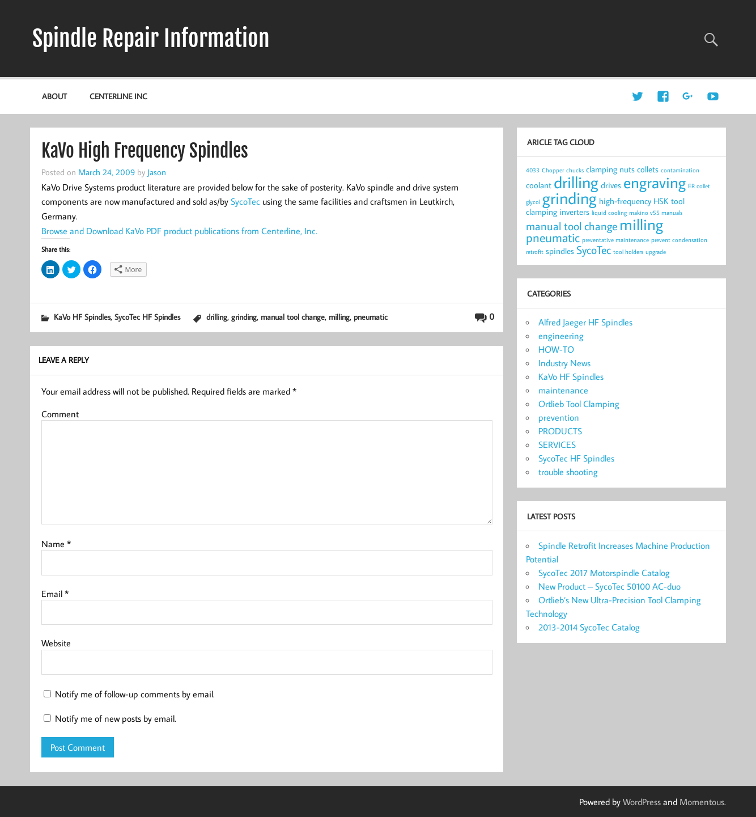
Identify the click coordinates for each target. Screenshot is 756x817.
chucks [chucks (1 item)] (575, 170)
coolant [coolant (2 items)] (538, 185)
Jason (156, 171)
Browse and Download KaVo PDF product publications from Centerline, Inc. (179, 230)
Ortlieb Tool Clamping (578, 403)
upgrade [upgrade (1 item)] (655, 252)
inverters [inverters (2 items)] (574, 211)
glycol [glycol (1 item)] (533, 202)
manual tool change (293, 316)
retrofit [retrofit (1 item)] (534, 252)
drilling (216, 316)
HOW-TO (556, 349)
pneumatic (371, 316)
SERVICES (557, 444)
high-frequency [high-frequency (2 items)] (625, 201)
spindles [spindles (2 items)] (560, 250)
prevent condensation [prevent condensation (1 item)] (679, 240)
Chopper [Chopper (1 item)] (553, 170)
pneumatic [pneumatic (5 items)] (553, 237)
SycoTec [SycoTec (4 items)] (593, 250)
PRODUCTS (560, 431)
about (54, 96)
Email (55, 593)
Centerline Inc (118, 96)
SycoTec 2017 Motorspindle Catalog (604, 572)
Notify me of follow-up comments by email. (135, 694)
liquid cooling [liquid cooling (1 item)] (609, 213)
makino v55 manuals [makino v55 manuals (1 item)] (655, 213)
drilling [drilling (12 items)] (576, 182)
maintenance (563, 390)
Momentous (701, 801)
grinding (244, 316)
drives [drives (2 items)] (611, 185)
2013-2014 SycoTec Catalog (589, 627)
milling (339, 316)
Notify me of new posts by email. (115, 718)
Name (56, 543)
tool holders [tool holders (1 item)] (628, 252)
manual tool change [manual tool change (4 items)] (571, 226)
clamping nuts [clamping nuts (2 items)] (610, 169)
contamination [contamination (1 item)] (680, 170)
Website (56, 642)
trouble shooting (568, 471)
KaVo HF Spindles (82, 316)
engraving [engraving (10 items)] (654, 182)
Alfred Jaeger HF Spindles (585, 322)
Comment (60, 413)
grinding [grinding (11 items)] (569, 198)
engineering (561, 335)
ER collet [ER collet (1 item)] (699, 186)
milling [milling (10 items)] (641, 224)
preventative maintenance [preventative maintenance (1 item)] (615, 240)
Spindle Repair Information (151, 38)
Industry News (564, 363)
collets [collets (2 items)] (648, 169)
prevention (558, 417)
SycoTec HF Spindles (147, 316)
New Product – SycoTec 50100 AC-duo (609, 586)
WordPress (642, 801)
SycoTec (245, 201)
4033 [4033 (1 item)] (533, 170)
